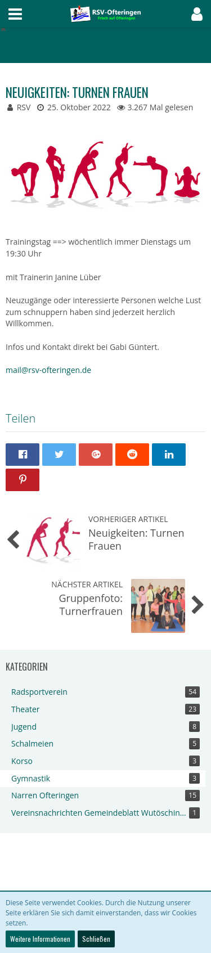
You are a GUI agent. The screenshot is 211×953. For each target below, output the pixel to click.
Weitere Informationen (40, 938)
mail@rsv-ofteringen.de (48, 370)
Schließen (96, 938)
